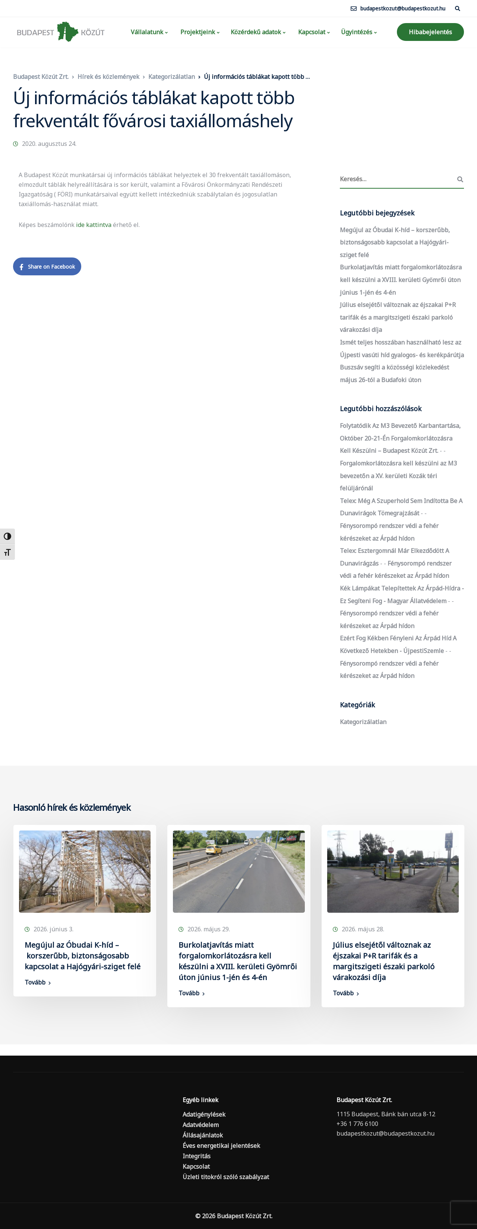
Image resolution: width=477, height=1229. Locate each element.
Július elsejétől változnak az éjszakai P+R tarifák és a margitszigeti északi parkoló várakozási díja (398, 317)
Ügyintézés (356, 32)
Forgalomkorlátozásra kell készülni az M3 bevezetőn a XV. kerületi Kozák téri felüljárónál (398, 475)
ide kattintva (93, 225)
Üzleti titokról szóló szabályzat (226, 1177)
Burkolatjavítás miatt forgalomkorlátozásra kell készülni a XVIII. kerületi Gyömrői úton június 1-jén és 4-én (401, 279)
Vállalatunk (146, 32)
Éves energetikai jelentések (221, 1146)
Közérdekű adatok (256, 32)
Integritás (197, 1156)
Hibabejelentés (430, 32)
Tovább (35, 982)
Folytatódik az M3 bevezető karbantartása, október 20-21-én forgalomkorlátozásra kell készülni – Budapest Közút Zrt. (400, 438)
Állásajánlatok (203, 1135)
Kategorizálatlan (363, 722)
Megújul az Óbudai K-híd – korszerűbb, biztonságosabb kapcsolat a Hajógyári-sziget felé (395, 242)
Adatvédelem (201, 1125)
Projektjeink (197, 32)
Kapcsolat (311, 32)
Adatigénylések (204, 1114)
